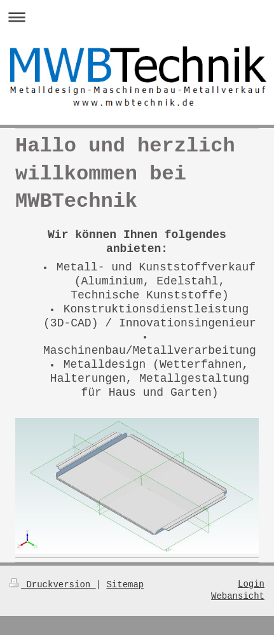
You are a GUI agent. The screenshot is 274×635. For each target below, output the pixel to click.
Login (251, 584)
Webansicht (237, 596)
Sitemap (125, 584)
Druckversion (53, 584)
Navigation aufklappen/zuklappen (137, 17)
